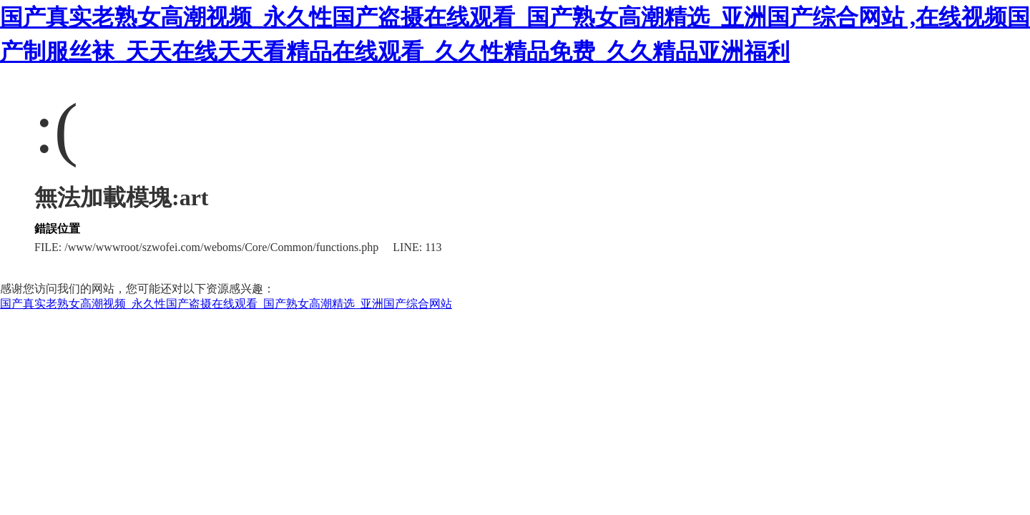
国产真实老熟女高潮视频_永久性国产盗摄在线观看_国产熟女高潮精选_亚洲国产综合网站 (226, 304)
